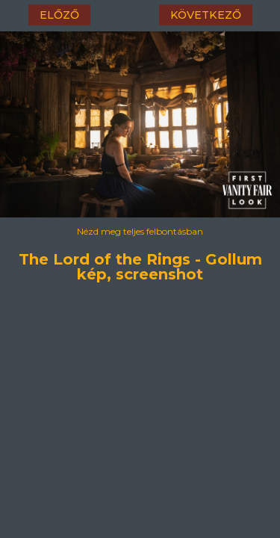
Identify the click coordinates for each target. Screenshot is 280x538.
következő (205, 15)
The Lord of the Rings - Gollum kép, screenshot (140, 257)
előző (59, 15)
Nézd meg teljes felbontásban (140, 231)
